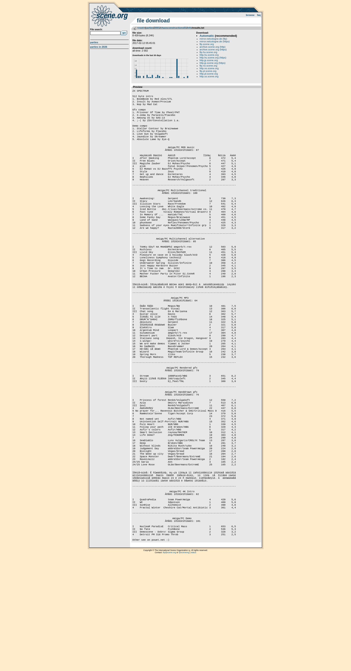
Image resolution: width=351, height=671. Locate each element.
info (189, 27)
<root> (141, 27)
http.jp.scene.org (209, 60)
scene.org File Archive (110, 15)
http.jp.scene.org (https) (213, 63)
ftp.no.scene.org (208, 65)
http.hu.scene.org (209, 55)
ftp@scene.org (169, 665)
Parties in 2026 (98, 46)
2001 (157, 27)
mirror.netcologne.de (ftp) (213, 38)
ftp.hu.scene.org (208, 52)
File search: (96, 29)
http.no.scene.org (209, 68)
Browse (250, 15)
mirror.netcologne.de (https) (215, 41)
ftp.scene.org (207, 44)
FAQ (259, 15)
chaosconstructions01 (173, 27)
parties (150, 27)
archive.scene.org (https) (213, 49)
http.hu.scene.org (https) (213, 57)
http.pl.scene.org (209, 73)
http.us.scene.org (209, 76)
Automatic (207, 35)
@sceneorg (184, 665)
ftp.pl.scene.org (208, 71)
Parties (94, 42)
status (193, 665)
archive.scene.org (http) (213, 46)
